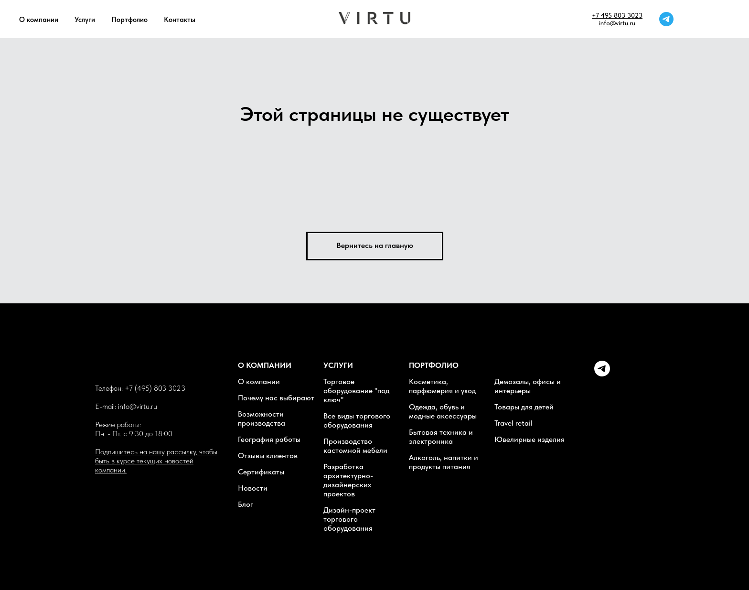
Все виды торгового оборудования (356, 420)
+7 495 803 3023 (617, 15)
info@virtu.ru (617, 23)
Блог (245, 504)
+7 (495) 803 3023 (155, 388)
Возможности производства (261, 418)
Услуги (85, 19)
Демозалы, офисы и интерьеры (527, 386)
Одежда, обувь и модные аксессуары (443, 411)
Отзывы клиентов (268, 455)
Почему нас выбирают (276, 397)
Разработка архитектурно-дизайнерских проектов (348, 480)
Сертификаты (261, 471)
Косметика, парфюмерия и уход (442, 386)
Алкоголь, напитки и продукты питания (443, 462)
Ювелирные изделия (529, 439)
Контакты (179, 19)
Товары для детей (524, 406)
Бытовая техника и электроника (441, 437)
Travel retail (513, 423)
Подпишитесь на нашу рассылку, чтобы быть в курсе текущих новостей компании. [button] (156, 460)
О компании (38, 19)
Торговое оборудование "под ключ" (356, 390)
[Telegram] (602, 374)
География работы (269, 439)
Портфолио (129, 19)
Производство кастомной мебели (355, 446)
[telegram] (666, 19)
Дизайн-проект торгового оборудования (349, 519)
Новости (253, 488)
